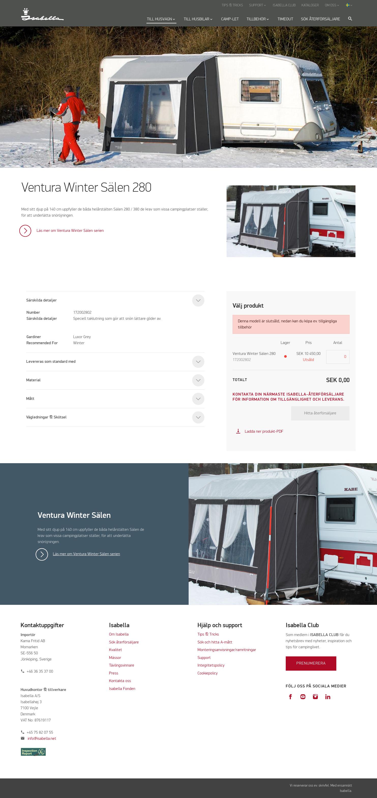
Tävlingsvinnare (121, 666)
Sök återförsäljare (124, 642)
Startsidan (63, 33)
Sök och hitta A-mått (215, 642)
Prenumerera (311, 663)
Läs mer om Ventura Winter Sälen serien (70, 231)
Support (204, 658)
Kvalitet (115, 650)
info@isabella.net (42, 739)
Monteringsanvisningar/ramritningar (227, 650)
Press (113, 673)
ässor (117, 658)
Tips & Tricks (208, 635)
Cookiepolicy (208, 673)
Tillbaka (30, 33)
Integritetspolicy (211, 666)
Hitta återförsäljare (320, 413)
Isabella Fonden (122, 689)
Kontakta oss (120, 681)
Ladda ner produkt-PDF (259, 432)
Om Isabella (119, 635)
